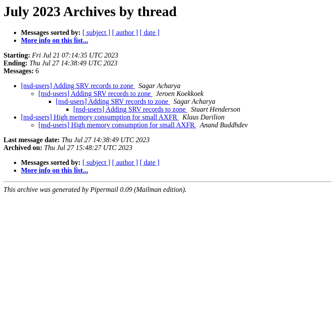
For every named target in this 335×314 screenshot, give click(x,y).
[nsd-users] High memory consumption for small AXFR (100, 117)
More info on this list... (54, 40)
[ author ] (125, 32)
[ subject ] (96, 32)
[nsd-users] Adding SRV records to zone (78, 85)
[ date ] (149, 32)
